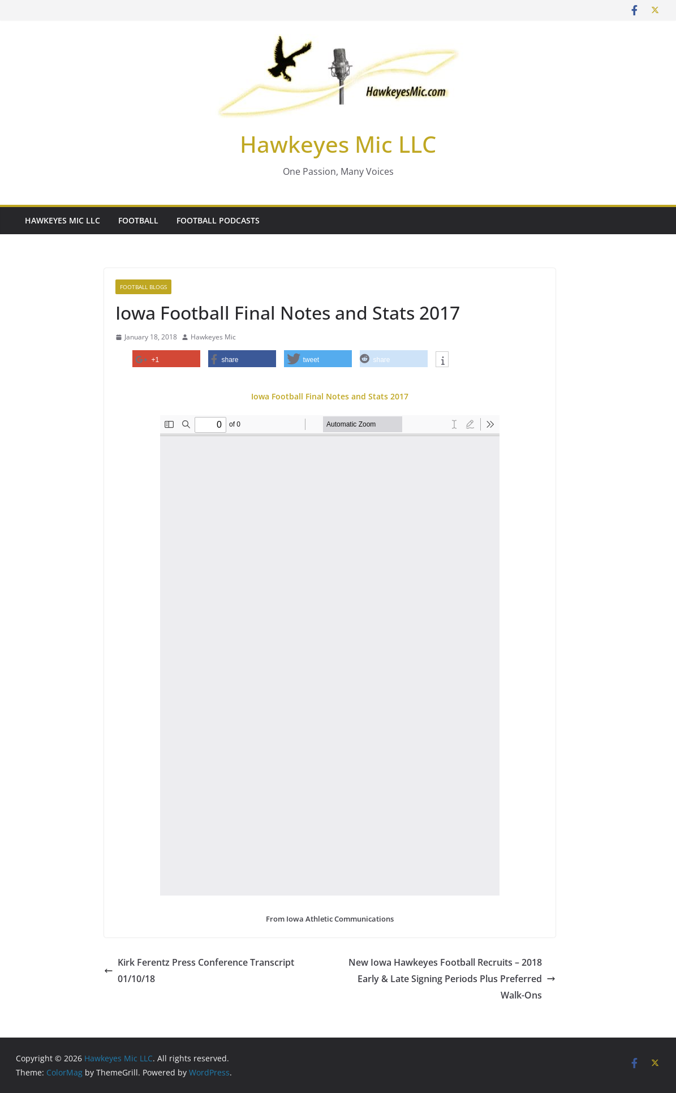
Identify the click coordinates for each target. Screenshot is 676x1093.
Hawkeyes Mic (213, 337)
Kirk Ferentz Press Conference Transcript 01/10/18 (199, 970)
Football (138, 220)
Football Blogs (143, 287)
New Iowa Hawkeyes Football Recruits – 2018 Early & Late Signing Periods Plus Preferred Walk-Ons (452, 978)
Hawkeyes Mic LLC (338, 144)
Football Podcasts (218, 220)
